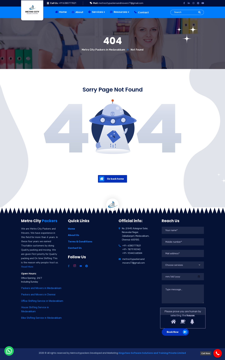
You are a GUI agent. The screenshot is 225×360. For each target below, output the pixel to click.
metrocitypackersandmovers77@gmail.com (121, 3)
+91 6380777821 (67, 3)
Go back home (111, 178)
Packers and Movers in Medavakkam (41, 288)
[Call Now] (217, 353)
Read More (27, 266)
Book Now (177, 331)
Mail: (95, 3)
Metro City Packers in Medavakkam (103, 49)
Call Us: (54, 3)
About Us (73, 235)
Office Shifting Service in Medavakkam (42, 300)
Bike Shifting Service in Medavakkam (41, 317)
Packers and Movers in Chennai (38, 294)
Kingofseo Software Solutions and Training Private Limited (152, 353)
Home (71, 228)
